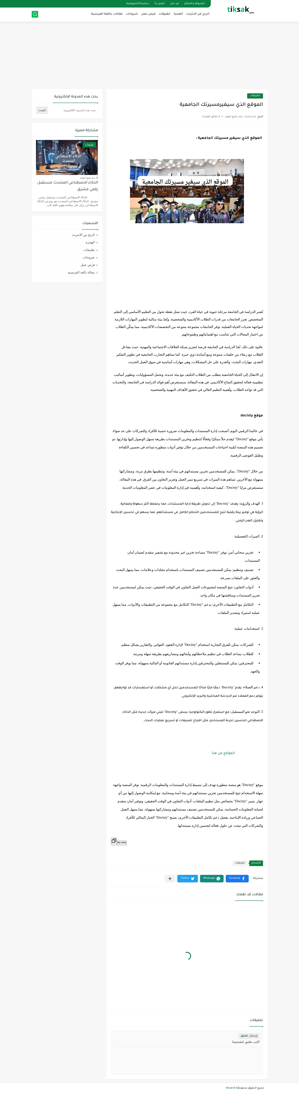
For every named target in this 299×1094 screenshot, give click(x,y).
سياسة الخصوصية (137, 3)
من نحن (174, 3)
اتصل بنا (159, 3)
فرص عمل (148, 14)
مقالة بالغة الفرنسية (81, 272)
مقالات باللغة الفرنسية (107, 14)
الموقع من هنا (223, 753)
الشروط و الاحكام (194, 3)
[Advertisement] (149, 56)
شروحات (132, 14)
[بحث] (35, 14)
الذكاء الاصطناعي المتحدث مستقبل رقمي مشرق (67, 186)
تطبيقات (164, 14)
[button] (237, 878)
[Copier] (114, 841)
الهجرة (178, 14)
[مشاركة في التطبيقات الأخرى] (170, 878)
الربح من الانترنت (197, 14)
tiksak (229, 1088)
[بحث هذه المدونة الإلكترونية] (73, 110)
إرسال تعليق (249, 1036)
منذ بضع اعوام (87, 177)
